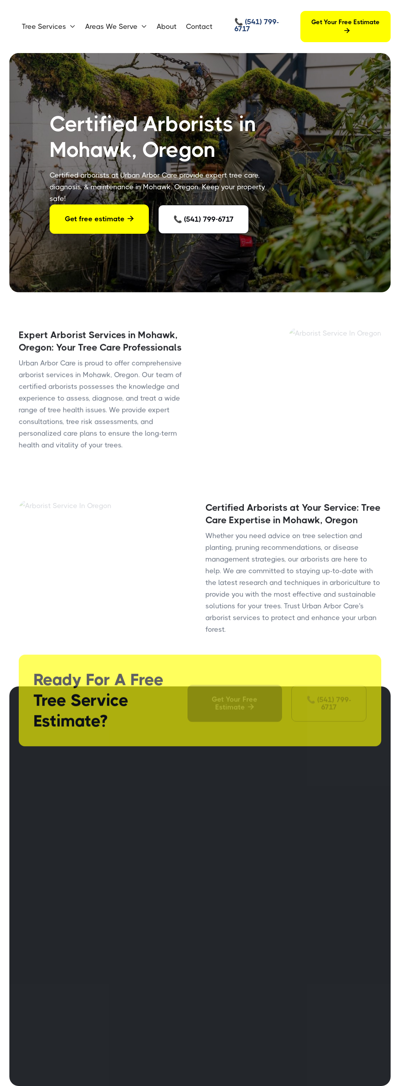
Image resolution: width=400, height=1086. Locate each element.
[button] (49, 26)
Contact (199, 26)
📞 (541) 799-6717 (203, 219)
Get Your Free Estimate (345, 26)
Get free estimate (99, 219)
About (167, 26)
